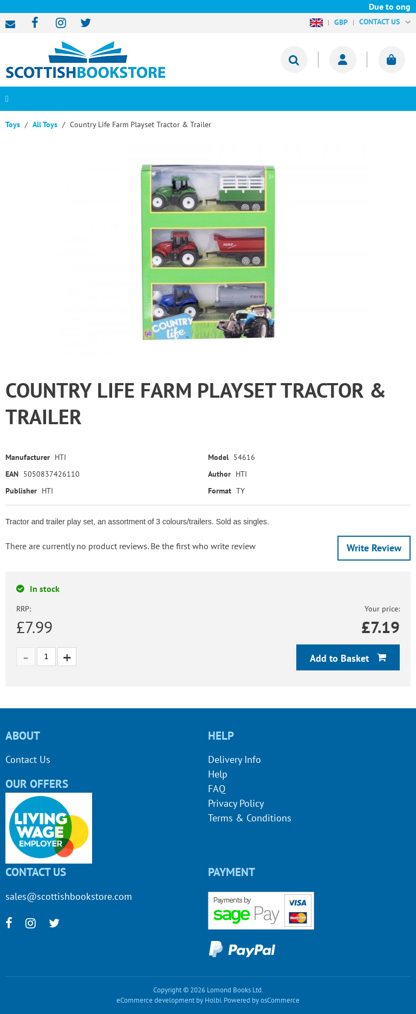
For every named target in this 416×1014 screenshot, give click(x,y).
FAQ (216, 788)
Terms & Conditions (249, 818)
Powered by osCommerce (262, 1000)
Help (217, 774)
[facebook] (31, 23)
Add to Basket (341, 658)
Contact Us (27, 759)
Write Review (374, 548)
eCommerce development (155, 1000)
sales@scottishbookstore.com (13, 24)
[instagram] (56, 23)
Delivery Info (234, 759)
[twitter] (80, 23)
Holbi (213, 1000)
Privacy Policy (236, 803)
